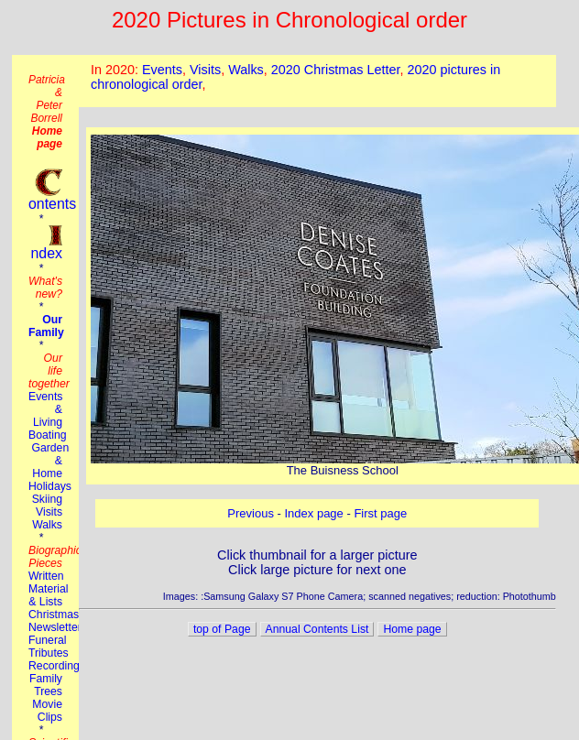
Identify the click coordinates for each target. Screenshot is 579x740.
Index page (314, 513)
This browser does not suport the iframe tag (317, 81)
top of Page (222, 629)
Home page (412, 629)
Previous (250, 513)
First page (380, 513)
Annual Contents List (317, 629)
